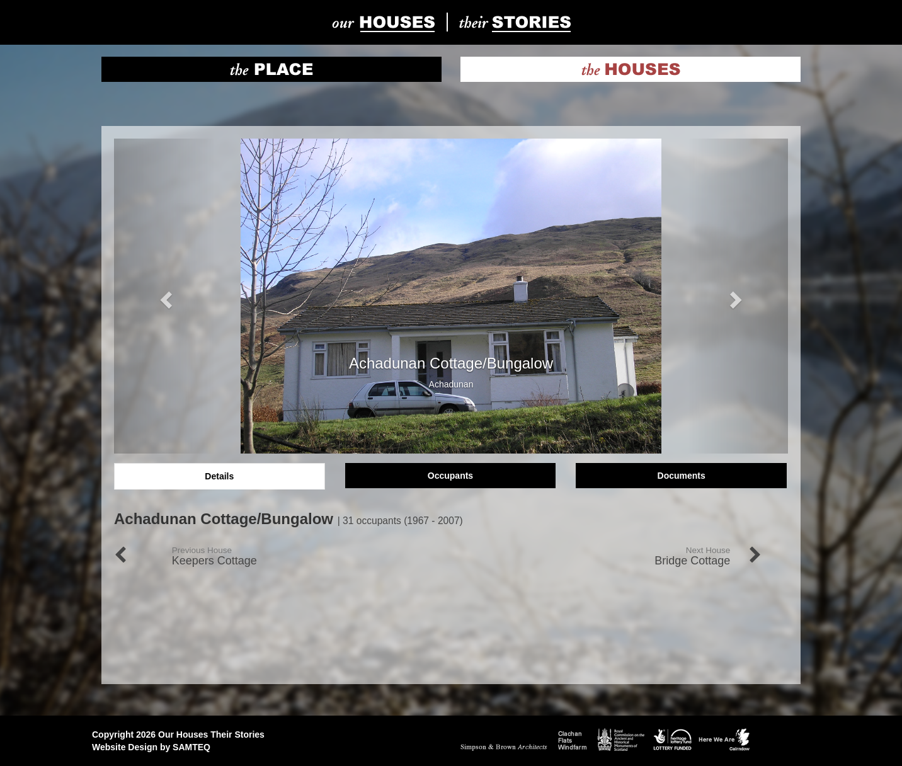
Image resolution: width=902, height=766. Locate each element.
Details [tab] (219, 476)
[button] (164, 296)
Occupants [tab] (450, 476)
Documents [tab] (681, 476)
